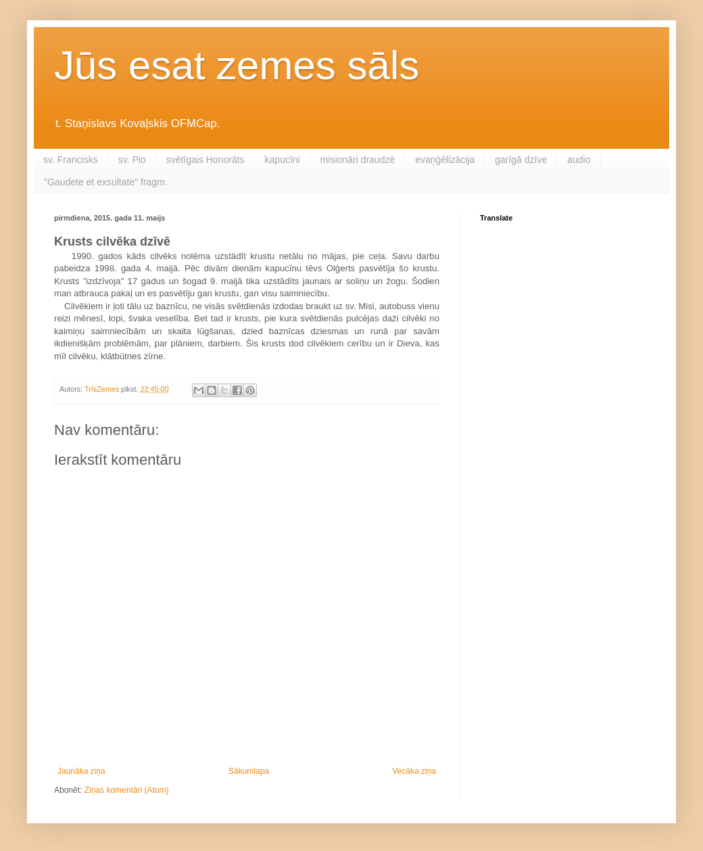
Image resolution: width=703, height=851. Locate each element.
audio (578, 159)
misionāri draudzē (357, 159)
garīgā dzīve (521, 159)
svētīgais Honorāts (205, 159)
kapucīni (282, 159)
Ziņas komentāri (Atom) (126, 790)
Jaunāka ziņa (81, 771)
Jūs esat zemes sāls (236, 65)
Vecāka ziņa (414, 771)
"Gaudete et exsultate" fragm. (106, 182)
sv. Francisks (70, 159)
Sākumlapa (248, 771)
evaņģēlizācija (445, 159)
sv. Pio (132, 159)
